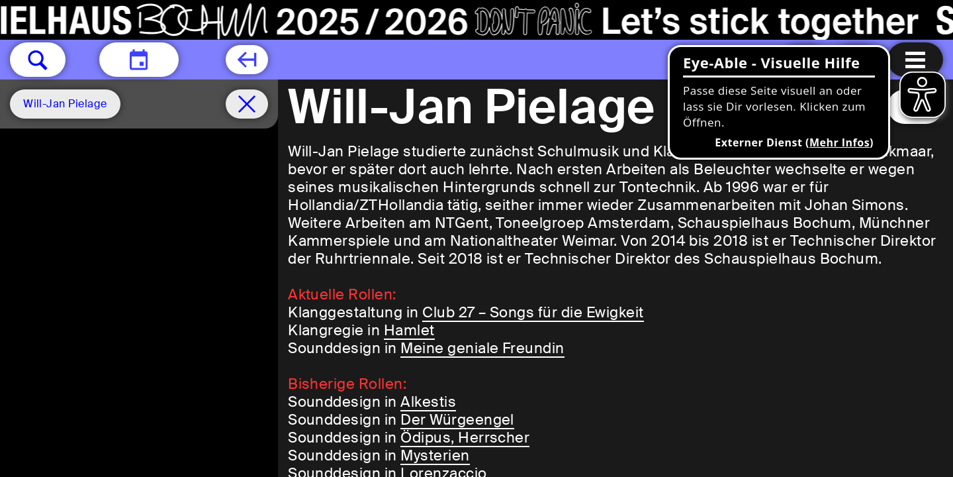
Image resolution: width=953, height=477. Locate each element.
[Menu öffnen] (915, 59)
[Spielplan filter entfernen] (247, 104)
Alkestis (428, 401)
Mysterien (434, 455)
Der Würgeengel (457, 419)
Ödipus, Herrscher (464, 437)
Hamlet (409, 330)
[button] (38, 59)
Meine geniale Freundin (482, 348)
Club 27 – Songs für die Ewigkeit (532, 312)
